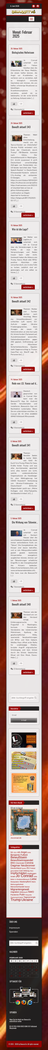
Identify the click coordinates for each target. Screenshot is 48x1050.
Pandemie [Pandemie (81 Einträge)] (15, 895)
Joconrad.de (16, 838)
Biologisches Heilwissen (23, 52)
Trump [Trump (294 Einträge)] (16, 900)
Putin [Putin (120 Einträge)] (22, 894)
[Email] (24, 715)
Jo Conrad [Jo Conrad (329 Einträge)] (24, 876)
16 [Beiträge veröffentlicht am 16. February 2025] (36, 970)
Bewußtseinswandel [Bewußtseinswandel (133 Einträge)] (22, 860)
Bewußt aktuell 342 (21, 301)
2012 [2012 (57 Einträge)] (15, 852)
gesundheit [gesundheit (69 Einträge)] (15, 871)
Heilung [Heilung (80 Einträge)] (26, 871)
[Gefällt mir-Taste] (14, 104)
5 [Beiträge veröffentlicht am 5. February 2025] (19, 967)
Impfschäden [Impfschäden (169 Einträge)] (19, 873)
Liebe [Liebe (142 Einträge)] (33, 878)
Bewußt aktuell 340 (21, 604)
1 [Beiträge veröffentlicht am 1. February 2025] (32, 964)
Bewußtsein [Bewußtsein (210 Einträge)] (19, 857)
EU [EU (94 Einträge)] (28, 868)
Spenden (13, 932)
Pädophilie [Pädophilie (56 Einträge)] (28, 895)
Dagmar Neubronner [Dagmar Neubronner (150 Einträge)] (23, 865)
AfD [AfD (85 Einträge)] (18, 852)
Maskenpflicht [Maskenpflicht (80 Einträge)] (25, 882)
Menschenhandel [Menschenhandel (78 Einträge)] (17, 887)
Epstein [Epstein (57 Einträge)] (24, 868)
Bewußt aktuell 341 (21, 445)
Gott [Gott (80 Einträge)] (21, 871)
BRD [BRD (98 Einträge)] (13, 863)
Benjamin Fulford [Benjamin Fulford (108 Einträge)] (19, 855)
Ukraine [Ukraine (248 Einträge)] (27, 900)
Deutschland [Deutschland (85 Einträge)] (16, 868)
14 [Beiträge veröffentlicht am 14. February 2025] (28, 970)
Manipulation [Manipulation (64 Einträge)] (15, 882)
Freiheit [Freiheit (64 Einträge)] (32, 868)
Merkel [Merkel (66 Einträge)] (27, 887)
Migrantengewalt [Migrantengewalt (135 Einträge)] (20, 889)
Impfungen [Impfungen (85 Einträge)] (31, 873)
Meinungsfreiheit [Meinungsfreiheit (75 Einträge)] (17, 884)
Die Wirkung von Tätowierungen (27, 522)
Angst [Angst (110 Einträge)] (24, 852)
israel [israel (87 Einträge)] (13, 876)
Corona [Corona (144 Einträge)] (29, 862)
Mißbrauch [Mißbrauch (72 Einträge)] (24, 892)
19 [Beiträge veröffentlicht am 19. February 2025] (20, 973)
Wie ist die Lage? (20, 229)
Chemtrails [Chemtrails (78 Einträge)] (20, 863)
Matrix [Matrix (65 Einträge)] (33, 882)
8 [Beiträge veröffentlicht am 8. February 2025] (32, 967)
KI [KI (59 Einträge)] (15, 879)
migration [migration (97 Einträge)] (15, 892)
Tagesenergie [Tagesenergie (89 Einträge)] (29, 897)
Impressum (14, 928)
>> (28, 112)
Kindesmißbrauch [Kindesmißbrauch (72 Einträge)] (23, 879)
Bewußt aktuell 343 (21, 127)
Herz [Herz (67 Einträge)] (31, 871)
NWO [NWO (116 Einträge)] (31, 891)
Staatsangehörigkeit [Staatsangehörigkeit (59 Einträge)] (17, 897)
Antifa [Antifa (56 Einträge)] (29, 852)
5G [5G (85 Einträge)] (12, 852)
